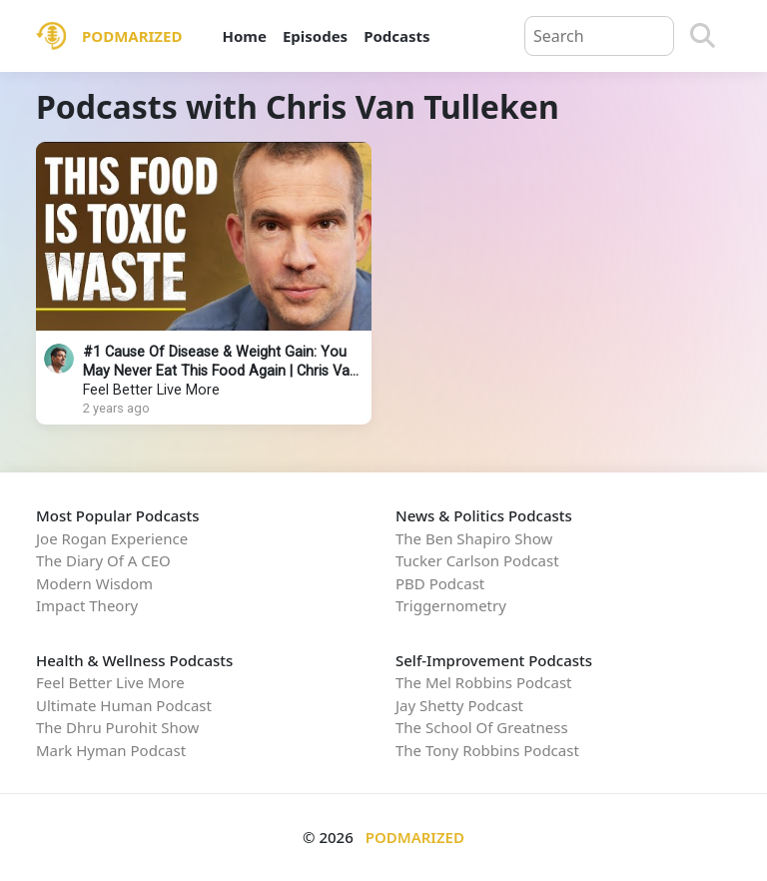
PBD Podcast (439, 583)
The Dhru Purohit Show (117, 727)
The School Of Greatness (481, 727)
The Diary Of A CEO (103, 560)
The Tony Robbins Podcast (487, 750)
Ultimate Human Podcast (124, 705)
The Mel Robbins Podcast (483, 682)
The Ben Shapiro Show (473, 538)
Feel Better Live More (151, 390)
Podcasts (396, 36)
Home (244, 36)
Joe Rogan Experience (112, 538)
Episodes (315, 36)
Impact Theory (87, 605)
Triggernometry (450, 605)
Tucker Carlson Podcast (477, 560)
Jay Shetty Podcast (459, 705)
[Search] (702, 36)
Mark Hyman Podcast (111, 750)
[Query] (599, 36)
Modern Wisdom (94, 583)
